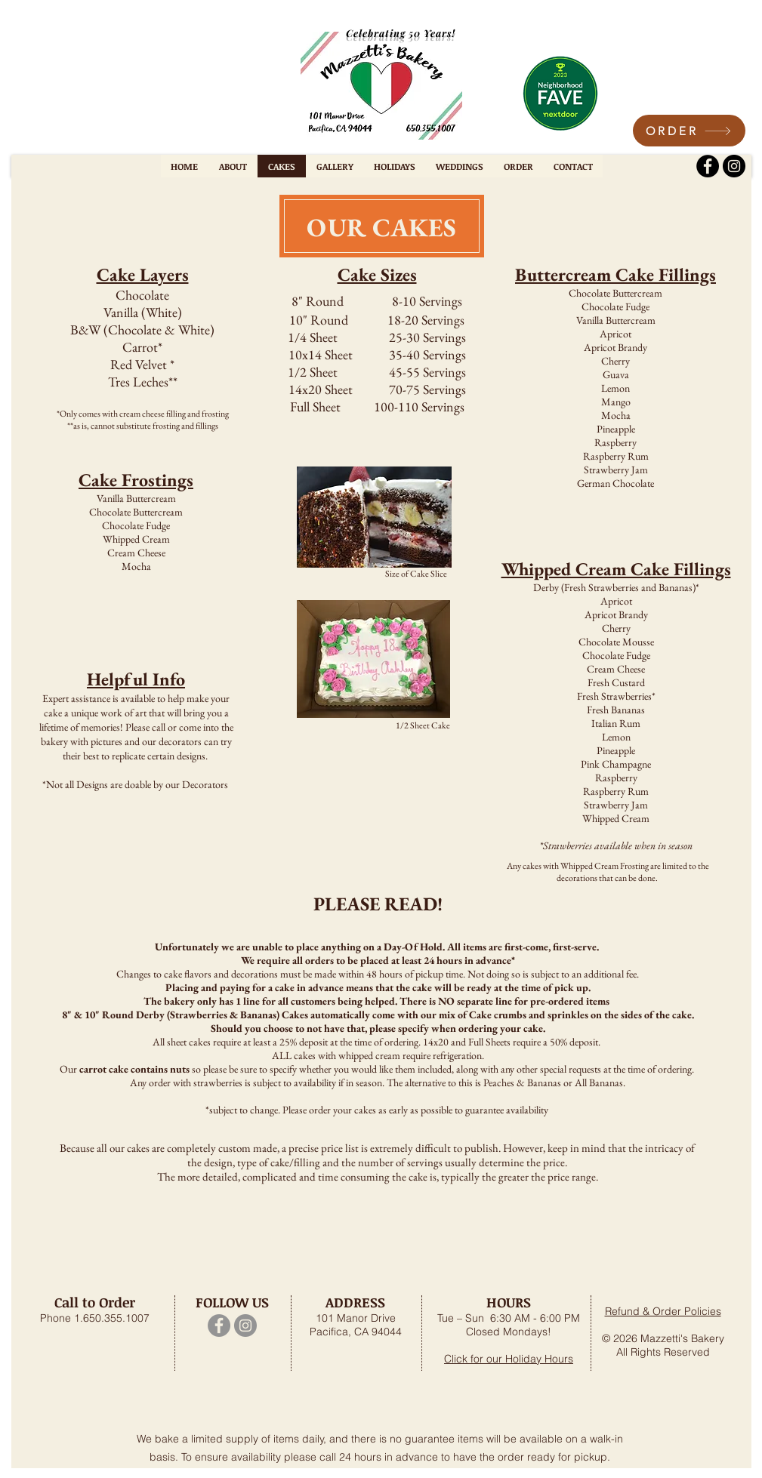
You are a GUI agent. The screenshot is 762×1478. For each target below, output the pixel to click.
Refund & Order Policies (663, 1311)
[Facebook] (707, 166)
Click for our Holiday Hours (508, 1359)
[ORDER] (689, 130)
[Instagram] (734, 166)
